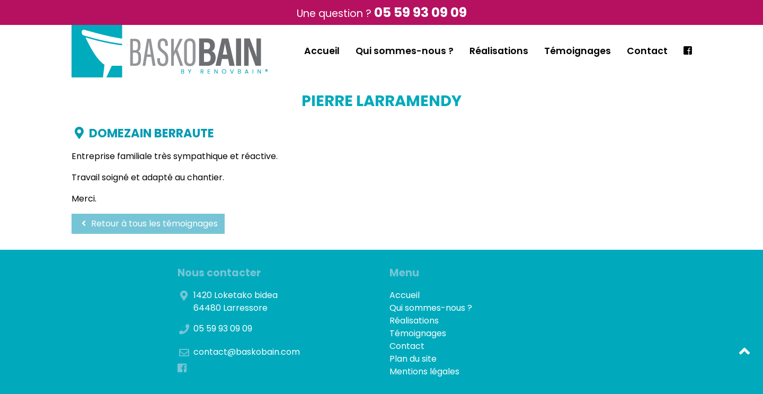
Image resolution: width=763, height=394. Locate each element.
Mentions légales (424, 371)
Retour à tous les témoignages (148, 223)
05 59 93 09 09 (420, 12)
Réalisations (498, 51)
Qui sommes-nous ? (405, 51)
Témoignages (577, 51)
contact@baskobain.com (246, 352)
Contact (647, 51)
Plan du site (413, 359)
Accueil (322, 51)
